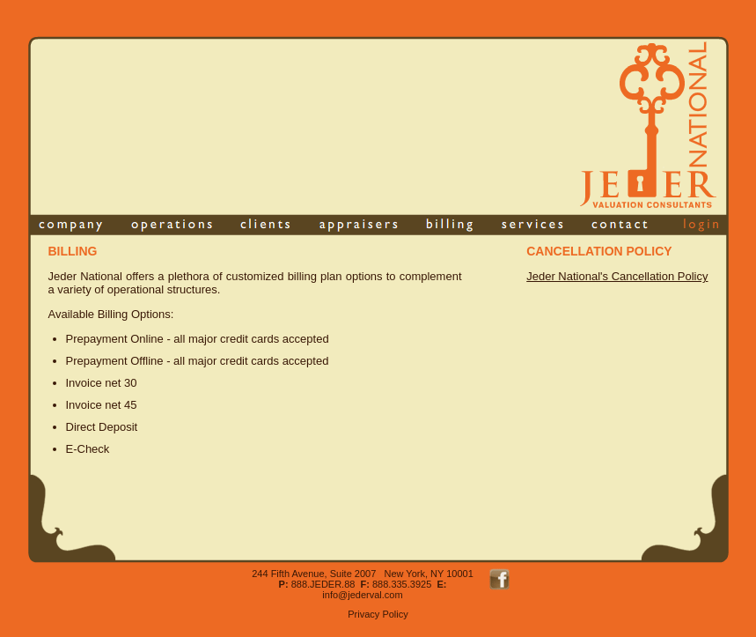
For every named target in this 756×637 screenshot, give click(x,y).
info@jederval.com (362, 594)
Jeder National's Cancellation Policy (617, 276)
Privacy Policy (377, 614)
